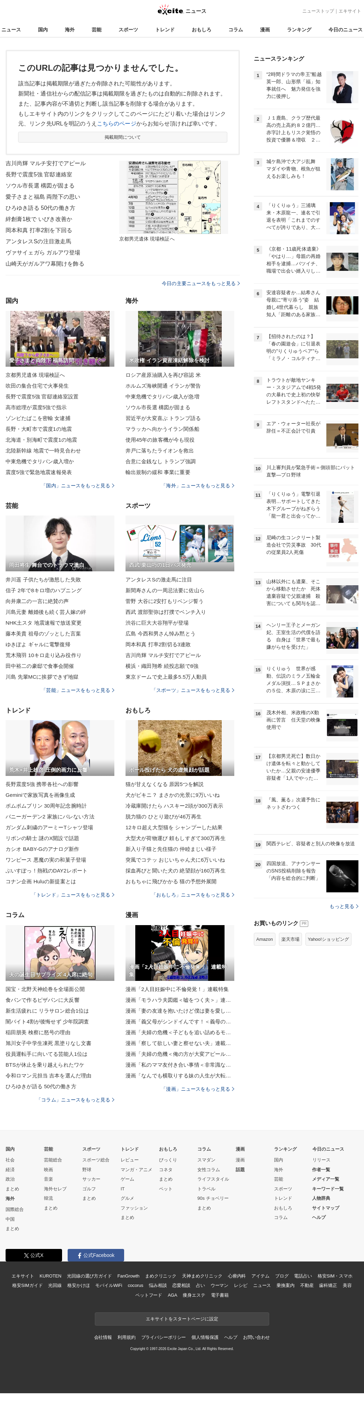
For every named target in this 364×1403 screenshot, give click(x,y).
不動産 (307, 1285)
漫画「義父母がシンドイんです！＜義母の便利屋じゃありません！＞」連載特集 (180, 1021)
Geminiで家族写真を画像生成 (40, 795)
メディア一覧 (325, 1179)
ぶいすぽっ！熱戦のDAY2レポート (47, 871)
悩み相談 (158, 1285)
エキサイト (350, 11)
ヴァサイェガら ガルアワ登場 (43, 253)
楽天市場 (290, 939)
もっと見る (343, 906)
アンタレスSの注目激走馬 (38, 241)
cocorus (135, 1285)
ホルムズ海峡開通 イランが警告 (163, 386)
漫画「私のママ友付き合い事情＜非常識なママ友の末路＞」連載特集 (180, 1065)
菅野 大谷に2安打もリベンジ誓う (165, 601)
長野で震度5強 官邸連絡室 (39, 174)
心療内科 (237, 1276)
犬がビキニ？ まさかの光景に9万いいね (173, 795)
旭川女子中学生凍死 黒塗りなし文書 (48, 1043)
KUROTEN (50, 1276)
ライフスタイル (213, 1179)
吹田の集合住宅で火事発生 (37, 386)
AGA (172, 1295)
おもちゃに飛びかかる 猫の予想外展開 (171, 881)
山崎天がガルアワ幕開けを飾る (45, 264)
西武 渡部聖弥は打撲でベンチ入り (166, 612)
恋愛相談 (181, 1285)
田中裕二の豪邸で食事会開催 (40, 666)
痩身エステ (194, 1295)
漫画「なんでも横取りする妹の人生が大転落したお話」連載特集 (180, 1075)
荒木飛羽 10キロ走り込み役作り (44, 655)
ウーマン (219, 1285)
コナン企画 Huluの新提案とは (41, 881)
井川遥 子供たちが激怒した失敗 (43, 579)
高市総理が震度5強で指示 (36, 407)
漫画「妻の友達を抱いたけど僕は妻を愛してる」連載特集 (180, 1011)
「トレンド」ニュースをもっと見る (72, 895)
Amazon (264, 939)
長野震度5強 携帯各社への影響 (42, 784)
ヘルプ (319, 1217)
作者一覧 (321, 1169)
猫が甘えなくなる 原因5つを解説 (165, 784)
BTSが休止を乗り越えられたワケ (45, 1065)
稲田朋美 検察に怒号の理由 (38, 1032)
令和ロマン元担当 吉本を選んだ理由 (48, 1075)
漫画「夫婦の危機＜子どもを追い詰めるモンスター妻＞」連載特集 (180, 1032)
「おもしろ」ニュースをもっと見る (192, 895)
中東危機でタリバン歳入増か (40, 461)
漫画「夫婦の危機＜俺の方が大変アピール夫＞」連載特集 (180, 1054)
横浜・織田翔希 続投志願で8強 (162, 666)
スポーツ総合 (95, 1159)
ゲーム (127, 1179)
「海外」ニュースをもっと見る (197, 485)
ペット (166, 1188)
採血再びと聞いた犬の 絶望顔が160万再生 (176, 871)
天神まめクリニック (202, 1276)
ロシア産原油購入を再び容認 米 (163, 375)
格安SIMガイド (27, 1285)
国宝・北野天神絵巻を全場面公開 (45, 989)
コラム (235, 29)
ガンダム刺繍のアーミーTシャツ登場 (49, 827)
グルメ (127, 1198)
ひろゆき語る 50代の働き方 (40, 208)
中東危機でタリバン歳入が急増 (162, 396)
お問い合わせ (256, 1337)
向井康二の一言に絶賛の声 (37, 601)
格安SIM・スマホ (335, 1276)
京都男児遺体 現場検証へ (35, 375)
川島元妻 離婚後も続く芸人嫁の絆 (46, 612)
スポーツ (128, 29)
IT (123, 1188)
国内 (43, 29)
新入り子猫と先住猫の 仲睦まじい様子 (171, 849)
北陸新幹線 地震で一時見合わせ (43, 450)
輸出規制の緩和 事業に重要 (158, 472)
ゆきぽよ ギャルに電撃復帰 (38, 644)
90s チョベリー (213, 1198)
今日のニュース (345, 29)
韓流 (48, 1198)
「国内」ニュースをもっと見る (77, 485)
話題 (240, 1169)
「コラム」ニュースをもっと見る (75, 1100)
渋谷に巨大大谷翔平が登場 (157, 623)
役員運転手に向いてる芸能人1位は (47, 1054)
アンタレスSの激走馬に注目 (159, 579)
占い (200, 1285)
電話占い (303, 1276)
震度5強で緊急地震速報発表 (39, 472)
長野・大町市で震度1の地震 (39, 429)
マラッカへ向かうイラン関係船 (162, 429)
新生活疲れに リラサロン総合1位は (47, 1011)
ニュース (11, 29)
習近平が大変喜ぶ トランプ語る (163, 418)
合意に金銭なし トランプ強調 (161, 461)
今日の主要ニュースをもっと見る (201, 283)
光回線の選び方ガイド (89, 1276)
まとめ (12, 1188)
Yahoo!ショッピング (328, 939)
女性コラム (208, 1169)
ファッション (134, 1208)
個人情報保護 (204, 1337)
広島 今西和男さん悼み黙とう (161, 633)
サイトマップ (325, 1208)
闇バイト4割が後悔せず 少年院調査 (47, 1021)
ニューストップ (318, 11)
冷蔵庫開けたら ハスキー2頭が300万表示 (174, 806)
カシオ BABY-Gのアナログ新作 (42, 849)
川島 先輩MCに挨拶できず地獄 (42, 677)
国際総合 (15, 1209)
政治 (10, 1179)
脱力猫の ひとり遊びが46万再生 (164, 816)
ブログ (282, 1276)
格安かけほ (78, 1285)
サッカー (91, 1179)
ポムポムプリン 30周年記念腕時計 (46, 806)
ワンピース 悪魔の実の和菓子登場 (46, 860)
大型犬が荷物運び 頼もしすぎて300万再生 (176, 838)
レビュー (130, 1159)
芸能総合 (53, 1159)
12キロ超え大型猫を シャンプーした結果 (174, 827)
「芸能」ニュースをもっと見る (77, 690)
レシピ (241, 1285)
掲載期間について (123, 137)
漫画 (265, 29)
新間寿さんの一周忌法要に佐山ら (165, 590)
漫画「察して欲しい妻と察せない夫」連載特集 (180, 1043)
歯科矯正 (328, 1285)
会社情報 (103, 1337)
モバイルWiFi (108, 1285)
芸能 (96, 29)
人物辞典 (321, 1198)
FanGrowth (128, 1276)
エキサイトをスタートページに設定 (182, 1318)
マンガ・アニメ (136, 1169)
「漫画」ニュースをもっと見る (197, 1089)
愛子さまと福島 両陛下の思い (43, 197)
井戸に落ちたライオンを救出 (160, 450)
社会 (10, 1159)
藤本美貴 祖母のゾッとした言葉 (43, 633)
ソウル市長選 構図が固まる (40, 186)
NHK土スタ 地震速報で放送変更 (44, 623)
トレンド (165, 29)
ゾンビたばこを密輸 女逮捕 (38, 418)
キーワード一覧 (328, 1188)
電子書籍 (220, 1295)
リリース (321, 1159)
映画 (48, 1169)
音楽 (48, 1179)
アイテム (260, 1276)
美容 (347, 1285)
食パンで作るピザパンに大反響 (42, 1000)
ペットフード (148, 1295)
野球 (86, 1169)
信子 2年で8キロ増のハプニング (44, 590)
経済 (10, 1169)
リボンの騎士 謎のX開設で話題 (42, 838)
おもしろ (201, 29)
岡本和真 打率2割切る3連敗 (158, 644)
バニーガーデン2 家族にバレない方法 (50, 816)
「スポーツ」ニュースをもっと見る (192, 690)
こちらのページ (116, 124)
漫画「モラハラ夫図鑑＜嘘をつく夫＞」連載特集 (180, 1000)
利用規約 (126, 1337)
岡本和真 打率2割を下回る (39, 230)
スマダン (206, 1159)
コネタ (166, 1169)
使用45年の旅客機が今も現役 (160, 440)
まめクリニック (160, 1276)
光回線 (55, 1285)
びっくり (168, 1159)
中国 (10, 1219)
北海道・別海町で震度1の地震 (41, 440)
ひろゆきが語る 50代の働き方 (41, 1086)
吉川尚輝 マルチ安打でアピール (46, 163)
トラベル (206, 1188)
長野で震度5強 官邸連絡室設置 (42, 396)
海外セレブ (55, 1188)
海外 (70, 29)
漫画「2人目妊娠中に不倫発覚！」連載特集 (177, 989)
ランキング (299, 29)
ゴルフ (89, 1188)
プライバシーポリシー (163, 1337)
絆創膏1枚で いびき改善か (39, 219)
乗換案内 (285, 1285)
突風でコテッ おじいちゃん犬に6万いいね (175, 860)
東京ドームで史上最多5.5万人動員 (166, 677)
